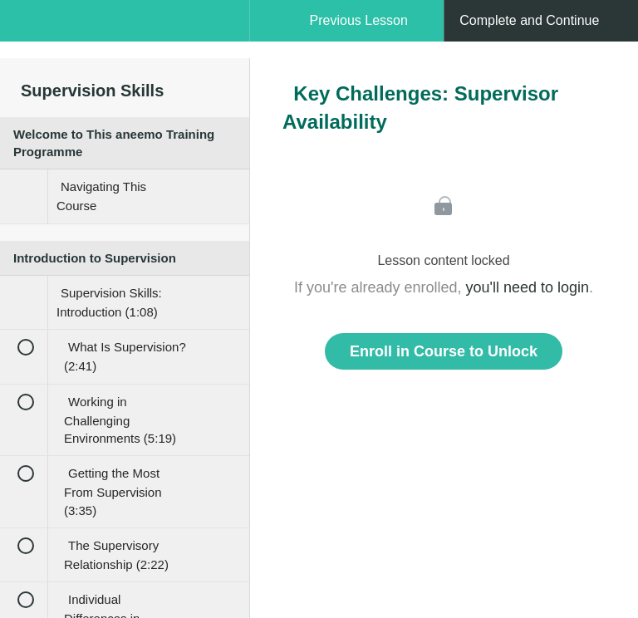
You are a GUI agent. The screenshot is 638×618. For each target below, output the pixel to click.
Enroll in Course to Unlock (443, 351)
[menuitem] (125, 37)
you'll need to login (528, 287)
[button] (29, 29)
